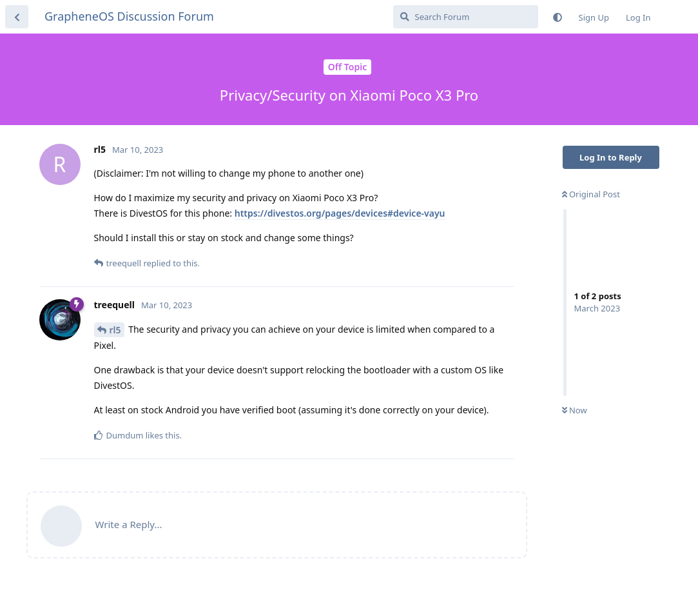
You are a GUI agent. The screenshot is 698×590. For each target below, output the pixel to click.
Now (574, 410)
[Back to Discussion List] (16, 16)
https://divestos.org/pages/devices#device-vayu (340, 213)
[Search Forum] (465, 16)
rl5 (115, 330)
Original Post (591, 194)
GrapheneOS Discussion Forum (129, 16)
